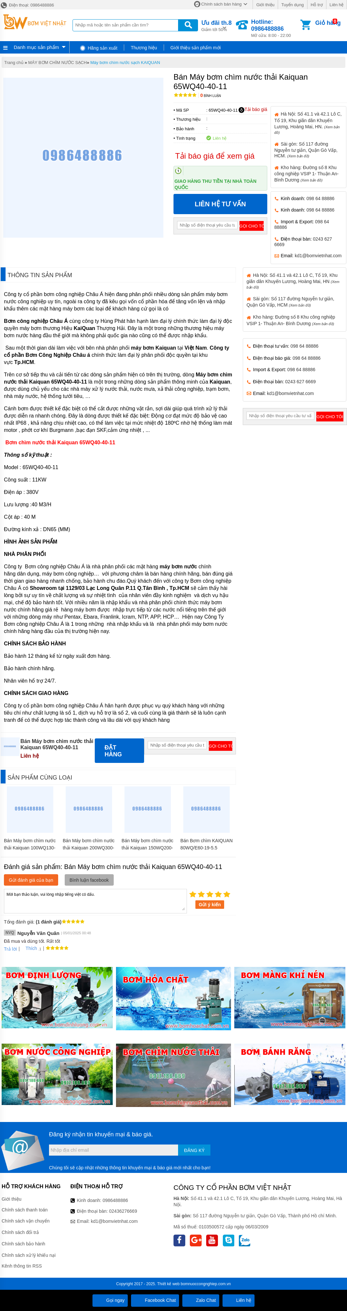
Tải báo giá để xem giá (215, 155)
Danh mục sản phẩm (36, 47)
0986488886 (115, 1200)
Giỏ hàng (328, 23)
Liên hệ (336, 4)
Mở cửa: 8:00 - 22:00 (275, 28)
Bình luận (210, 96)
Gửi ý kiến (210, 904)
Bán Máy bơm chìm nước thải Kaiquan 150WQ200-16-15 (148, 848)
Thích (29, 948)
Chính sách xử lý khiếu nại (29, 1255)
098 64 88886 (320, 198)
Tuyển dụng (292, 4)
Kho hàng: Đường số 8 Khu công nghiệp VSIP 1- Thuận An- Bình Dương (306, 173)
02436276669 (123, 1211)
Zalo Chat (201, 1300)
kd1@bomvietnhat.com (318, 255)
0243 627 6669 (300, 381)
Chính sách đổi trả (20, 1232)
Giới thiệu (265, 4)
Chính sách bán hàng (221, 4)
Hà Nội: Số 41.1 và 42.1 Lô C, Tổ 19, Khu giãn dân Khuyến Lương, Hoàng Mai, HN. (307, 122)
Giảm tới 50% (216, 25)
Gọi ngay (110, 1300)
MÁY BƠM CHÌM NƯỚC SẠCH (57, 62)
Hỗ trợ (317, 4)
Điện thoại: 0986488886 (27, 5)
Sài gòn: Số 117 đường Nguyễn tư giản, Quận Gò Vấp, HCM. (306, 149)
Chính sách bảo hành (23, 1243)
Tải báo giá (253, 110)
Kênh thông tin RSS (22, 1266)
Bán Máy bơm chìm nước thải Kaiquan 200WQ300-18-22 (89, 848)
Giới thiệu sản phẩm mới (196, 47)
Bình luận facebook (89, 880)
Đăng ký (194, 1150)
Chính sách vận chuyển (26, 1221)
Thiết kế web (168, 1284)
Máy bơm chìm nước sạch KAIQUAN (125, 62)
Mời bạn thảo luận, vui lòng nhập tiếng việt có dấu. (95, 900)
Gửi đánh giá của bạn (31, 880)
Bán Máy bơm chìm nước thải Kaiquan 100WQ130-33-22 (30, 848)
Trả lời (10, 949)
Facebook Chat (155, 1300)
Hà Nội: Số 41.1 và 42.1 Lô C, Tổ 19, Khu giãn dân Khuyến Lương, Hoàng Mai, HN (292, 281)
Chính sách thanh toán (25, 1209)
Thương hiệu (144, 47)
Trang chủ (14, 62)
